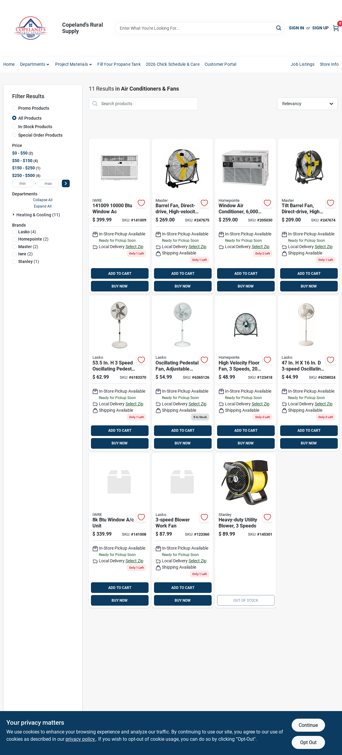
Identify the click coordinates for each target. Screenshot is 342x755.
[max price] (48, 183)
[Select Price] (66, 183)
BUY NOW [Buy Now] (120, 286)
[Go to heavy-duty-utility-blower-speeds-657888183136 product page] (245, 530)
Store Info (329, 64)
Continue (308, 725)
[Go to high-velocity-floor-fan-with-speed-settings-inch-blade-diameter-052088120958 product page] (245, 373)
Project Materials (71, 64)
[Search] (279, 28)
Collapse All (42, 200)
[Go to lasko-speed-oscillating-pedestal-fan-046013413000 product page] (119, 373)
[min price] (22, 183)
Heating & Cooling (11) (38, 214)
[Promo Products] (14, 108)
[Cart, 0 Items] (336, 28)
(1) (28, 261)
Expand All (43, 206)
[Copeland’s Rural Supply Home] (30, 28)
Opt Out (308, 742)
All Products (30, 118)
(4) (27, 231)
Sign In (296, 27)
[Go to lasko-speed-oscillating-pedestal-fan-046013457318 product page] (308, 373)
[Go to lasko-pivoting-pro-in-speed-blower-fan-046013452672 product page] (182, 530)
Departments (32, 64)
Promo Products (33, 108)
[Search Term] (200, 28)
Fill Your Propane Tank (118, 64)
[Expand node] (14, 214)
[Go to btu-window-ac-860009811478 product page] (119, 216)
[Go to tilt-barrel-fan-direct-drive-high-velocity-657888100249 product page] (308, 216)
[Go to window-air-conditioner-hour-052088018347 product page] (245, 216)
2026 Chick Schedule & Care (173, 64)
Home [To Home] (9, 64)
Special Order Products (40, 135)
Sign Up (320, 27)
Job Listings (302, 64)
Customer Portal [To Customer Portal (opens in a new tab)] (220, 64)
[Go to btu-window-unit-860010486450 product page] (119, 530)
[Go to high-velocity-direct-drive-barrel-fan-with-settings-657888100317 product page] (182, 216)
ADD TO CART (119, 273)
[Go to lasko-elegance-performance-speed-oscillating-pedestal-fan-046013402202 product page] (182, 373)
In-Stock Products (35, 126)
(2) (33, 239)
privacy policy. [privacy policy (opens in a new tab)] (80, 739)
